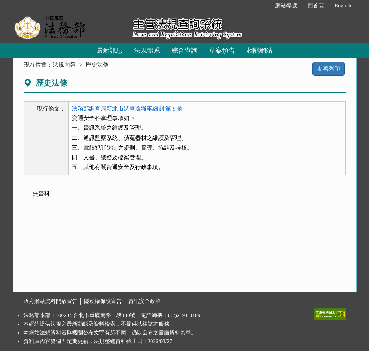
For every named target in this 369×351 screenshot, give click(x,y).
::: (262, 5)
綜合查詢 (184, 50)
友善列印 (328, 69)
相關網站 (259, 50)
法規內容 (64, 65)
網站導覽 (286, 5)
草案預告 (222, 50)
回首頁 (316, 5)
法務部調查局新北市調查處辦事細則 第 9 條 (127, 109)
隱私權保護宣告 (103, 301)
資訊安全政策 (144, 301)
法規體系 (147, 50)
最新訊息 (110, 50)
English (343, 5)
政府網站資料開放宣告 (50, 301)
